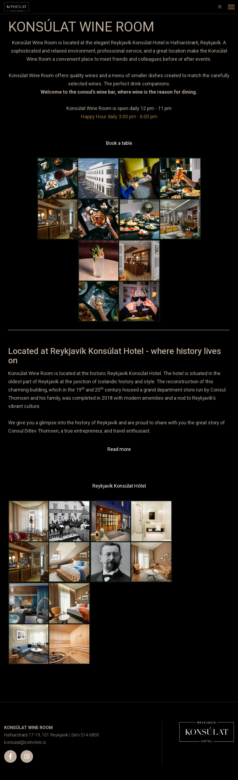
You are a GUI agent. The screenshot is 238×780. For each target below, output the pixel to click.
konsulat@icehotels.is (25, 742)
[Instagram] (26, 756)
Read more (119, 449)
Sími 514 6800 (85, 735)
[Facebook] (10, 756)
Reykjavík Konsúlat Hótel (119, 486)
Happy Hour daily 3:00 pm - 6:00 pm (119, 116)
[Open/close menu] (231, 7)
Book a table (119, 143)
